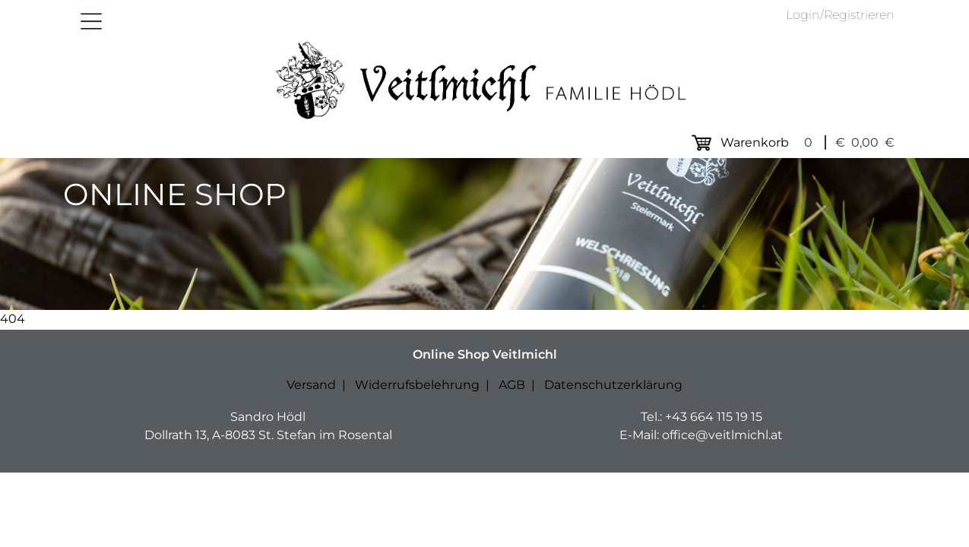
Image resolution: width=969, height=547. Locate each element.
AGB (512, 385)
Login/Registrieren (840, 15)
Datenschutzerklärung (613, 385)
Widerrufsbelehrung (417, 385)
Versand (311, 385)
